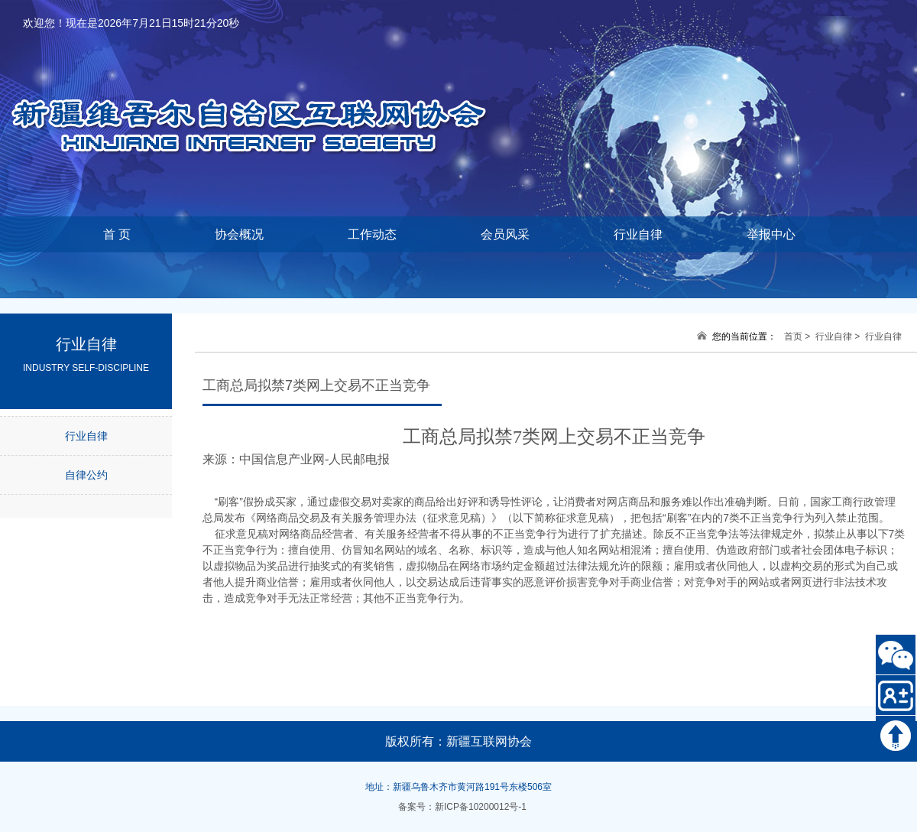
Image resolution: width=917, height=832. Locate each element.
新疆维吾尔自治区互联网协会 (267, 100)
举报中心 (771, 234)
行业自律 (638, 234)
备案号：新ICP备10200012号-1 (462, 806)
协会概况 (239, 234)
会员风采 (505, 234)
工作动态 (372, 234)
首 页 (117, 234)
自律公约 (86, 475)
